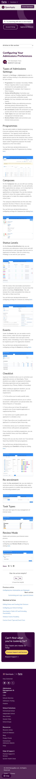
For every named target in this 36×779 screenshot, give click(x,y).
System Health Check (9, 759)
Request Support (11, 657)
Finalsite (5, 703)
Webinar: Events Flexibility (11, 617)
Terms (6, 773)
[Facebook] (8, 566)
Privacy (13, 773)
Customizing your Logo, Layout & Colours (20, 595)
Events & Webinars (8, 733)
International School (9, 711)
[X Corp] (11, 566)
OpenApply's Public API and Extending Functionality (15, 612)
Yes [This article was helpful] (16, 578)
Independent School (9, 713)
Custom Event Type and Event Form (14, 620)
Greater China (7, 719)
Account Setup (10, 27)
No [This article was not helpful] (20, 578)
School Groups (7, 722)
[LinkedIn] (13, 566)
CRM (4, 695)
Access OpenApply (27, 6)
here (4, 151)
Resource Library (8, 730)
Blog (4, 735)
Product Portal (7, 738)
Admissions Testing (8, 701)
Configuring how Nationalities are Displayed (16, 590)
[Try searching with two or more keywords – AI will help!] (18, 21)
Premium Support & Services (8, 755)
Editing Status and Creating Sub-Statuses (15, 604)
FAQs (4, 746)
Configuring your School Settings (12, 608)
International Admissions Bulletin (8, 742)
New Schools (7, 716)
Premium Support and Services (16, 652)
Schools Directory (8, 698)
